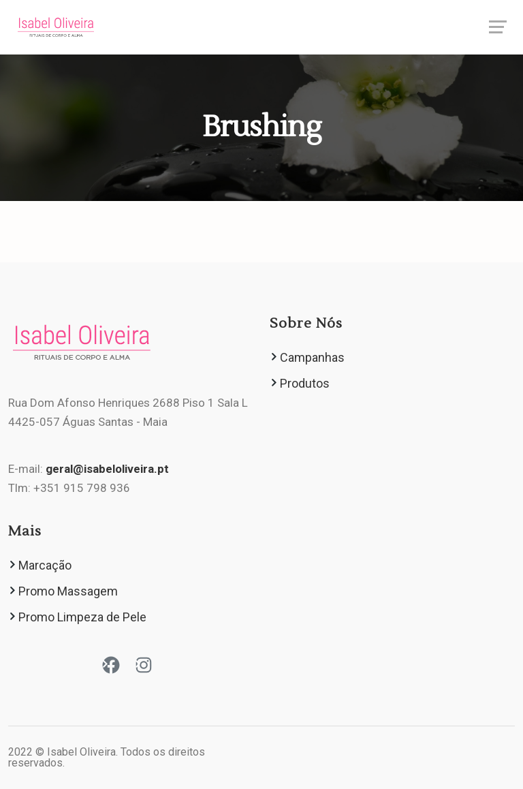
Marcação (45, 565)
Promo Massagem (68, 591)
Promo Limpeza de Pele (82, 617)
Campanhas (312, 357)
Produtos (305, 383)
